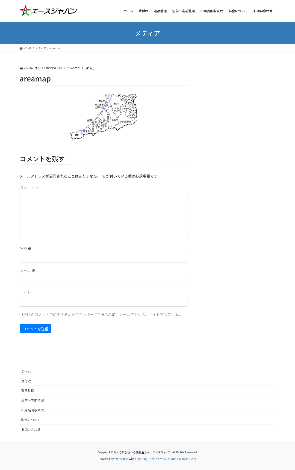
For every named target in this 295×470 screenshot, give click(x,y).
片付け (26, 381)
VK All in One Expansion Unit (178, 459)
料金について (31, 419)
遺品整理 (27, 390)
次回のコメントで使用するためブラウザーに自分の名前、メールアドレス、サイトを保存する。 (103, 314)
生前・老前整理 (32, 400)
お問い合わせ (31, 429)
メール (27, 270)
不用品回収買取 (32, 410)
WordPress (121, 459)
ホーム (26, 371)
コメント (29, 187)
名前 (26, 248)
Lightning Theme (146, 459)
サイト (25, 292)
